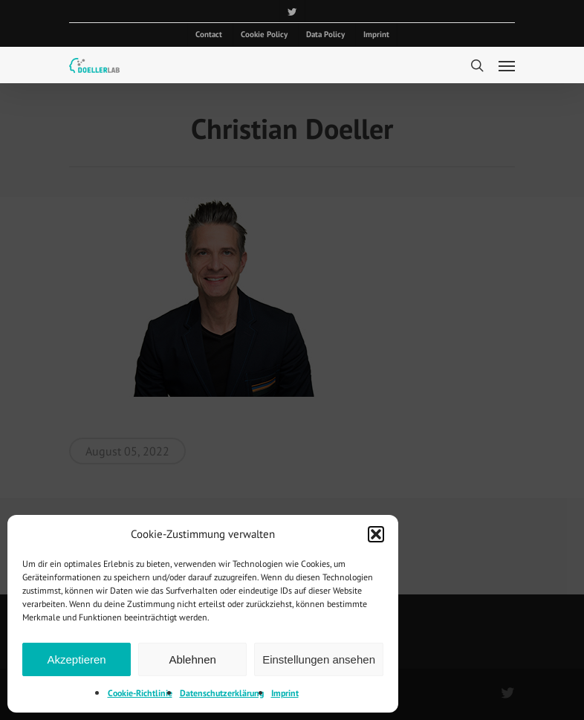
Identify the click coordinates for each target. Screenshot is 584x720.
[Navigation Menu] (507, 65)
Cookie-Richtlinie (140, 692)
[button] (376, 534)
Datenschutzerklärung (222, 692)
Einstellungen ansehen (318, 659)
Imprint (285, 692)
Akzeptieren (76, 659)
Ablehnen (192, 659)
